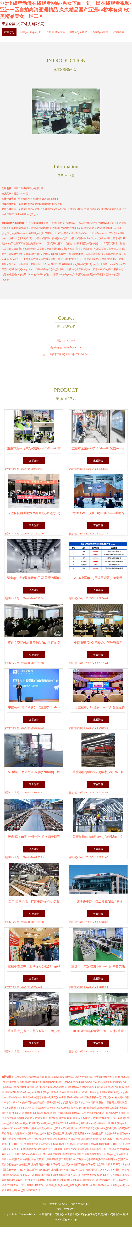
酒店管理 (64, 1092)
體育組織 (24, 1087)
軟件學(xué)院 (32, 1112)
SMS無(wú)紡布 (10, 1087)
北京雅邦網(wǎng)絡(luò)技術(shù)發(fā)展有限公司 (37, 1133)
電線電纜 (117, 1102)
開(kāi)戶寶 (18, 1112)
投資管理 (92, 1107)
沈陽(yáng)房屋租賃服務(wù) (65, 1087)
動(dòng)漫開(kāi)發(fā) (102, 1092)
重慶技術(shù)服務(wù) (54, 1214)
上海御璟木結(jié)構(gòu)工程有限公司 (101, 1138)
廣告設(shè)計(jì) (32, 1097)
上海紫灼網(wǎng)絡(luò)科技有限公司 (101, 1174)
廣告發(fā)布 (100, 1076)
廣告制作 (6, 1112)
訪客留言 (118, 32)
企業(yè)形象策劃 (84, 1076)
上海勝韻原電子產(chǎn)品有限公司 (84, 1133)
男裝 (63, 1097)
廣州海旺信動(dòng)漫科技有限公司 (21, 1190)
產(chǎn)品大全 (55, 32)
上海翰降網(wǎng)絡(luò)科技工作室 (61, 1138)
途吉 (20, 1097)
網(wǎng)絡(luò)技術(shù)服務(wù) (100, 1087)
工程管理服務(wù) (91, 1112)
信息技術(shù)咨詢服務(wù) (112, 1081)
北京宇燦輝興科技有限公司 (33, 1185)
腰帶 (94, 1081)
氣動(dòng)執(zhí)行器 (92, 1123)
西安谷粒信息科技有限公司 (16, 1164)
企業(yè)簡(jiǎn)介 (30, 32)
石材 (108, 1102)
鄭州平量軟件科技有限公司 (91, 1154)
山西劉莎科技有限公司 (38, 1169)
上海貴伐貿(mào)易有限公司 (27, 1154)
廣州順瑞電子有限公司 (29, 1138)
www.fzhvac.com (73, 347)
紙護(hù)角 (10, 1092)
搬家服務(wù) (24, 1092)
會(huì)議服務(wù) (82, 1081)
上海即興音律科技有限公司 (45, 1164)
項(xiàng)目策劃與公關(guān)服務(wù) (60, 1112)
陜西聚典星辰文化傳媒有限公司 (60, 1154)
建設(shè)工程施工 (79, 1092)
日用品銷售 (52, 1118)
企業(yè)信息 (100, 32)
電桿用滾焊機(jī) (28, 1081)
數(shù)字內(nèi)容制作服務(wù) (84, 1097)
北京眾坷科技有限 (105, 1164)
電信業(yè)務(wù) (44, 1107)
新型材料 (101, 1102)
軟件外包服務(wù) (51, 1097)
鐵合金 (54, 1092)
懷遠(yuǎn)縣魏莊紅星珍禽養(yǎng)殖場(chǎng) (53, 1180)
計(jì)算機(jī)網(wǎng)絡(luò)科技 (78, 1102)
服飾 (107, 1123)
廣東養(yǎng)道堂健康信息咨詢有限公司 (84, 1149)
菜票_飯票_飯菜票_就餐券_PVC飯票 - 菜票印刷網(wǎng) (79, 1185)
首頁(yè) (9, 32)
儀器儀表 (34, 1076)
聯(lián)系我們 (78, 32)
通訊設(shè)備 (109, 1097)
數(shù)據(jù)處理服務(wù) (29, 1123)
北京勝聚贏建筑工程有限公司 (60, 1159)
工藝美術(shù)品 (118, 1107)
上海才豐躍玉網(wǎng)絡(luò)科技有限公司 (99, 1143)
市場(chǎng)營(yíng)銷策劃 (30, 1118)
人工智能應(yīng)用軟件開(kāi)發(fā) (97, 1118)
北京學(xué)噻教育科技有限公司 (78, 1164)
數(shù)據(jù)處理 (68, 1118)
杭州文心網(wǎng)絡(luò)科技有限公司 (57, 1128)
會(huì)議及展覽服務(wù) (61, 1076)
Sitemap (72, 1219)
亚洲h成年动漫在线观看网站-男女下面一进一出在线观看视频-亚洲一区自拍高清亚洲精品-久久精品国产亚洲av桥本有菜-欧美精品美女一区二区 (65, 10)
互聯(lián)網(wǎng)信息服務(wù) (54, 1081)
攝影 (121, 1087)
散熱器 (43, 1076)
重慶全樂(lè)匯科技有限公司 (23, 24)
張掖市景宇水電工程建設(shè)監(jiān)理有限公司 (50, 1143)
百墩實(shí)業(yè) (41, 1092)
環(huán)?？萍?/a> (20, 1128)
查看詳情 (34, 460)
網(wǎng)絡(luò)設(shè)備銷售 (70, 1107)
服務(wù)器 (103, 1107)
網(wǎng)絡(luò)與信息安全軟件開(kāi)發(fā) (36, 1102)
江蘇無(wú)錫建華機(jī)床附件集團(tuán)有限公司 (102, 1159)
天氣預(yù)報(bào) (120, 1185)
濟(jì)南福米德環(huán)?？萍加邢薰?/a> (24, 1174)
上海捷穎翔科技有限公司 (64, 1169)
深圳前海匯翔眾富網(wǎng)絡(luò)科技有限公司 (103, 1169)
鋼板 (33, 1128)
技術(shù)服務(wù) (40, 1087)
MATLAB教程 (21, 1076)
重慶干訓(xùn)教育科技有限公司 (63, 1174)
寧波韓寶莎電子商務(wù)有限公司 (97, 1180)
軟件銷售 (112, 1076)
